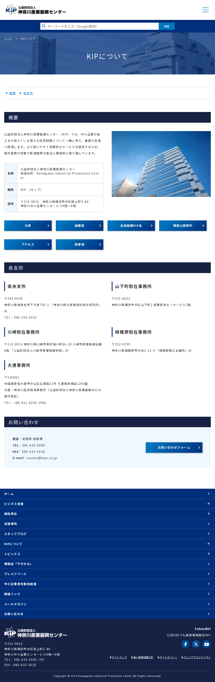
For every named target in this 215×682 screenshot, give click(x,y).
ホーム (9, 494)
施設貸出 (10, 514)
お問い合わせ (14, 614)
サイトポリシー (168, 657)
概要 (12, 93)
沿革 (28, 225)
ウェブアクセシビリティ (197, 657)
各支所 (28, 93)
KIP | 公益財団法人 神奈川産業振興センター (35, 9)
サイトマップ (119, 657)
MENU (205, 10)
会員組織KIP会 (131, 225)
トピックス (12, 554)
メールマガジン (15, 604)
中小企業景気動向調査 (20, 584)
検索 (167, 26)
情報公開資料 (183, 225)
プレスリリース (15, 574)
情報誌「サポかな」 (18, 564)
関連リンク (12, 594)
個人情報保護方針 (143, 657)
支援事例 (10, 524)
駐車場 (79, 244)
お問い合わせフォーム (174, 447)
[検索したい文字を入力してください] (99, 26)
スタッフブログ (15, 534)
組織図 (79, 225)
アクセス (28, 244)
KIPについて (13, 544)
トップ (8, 38)
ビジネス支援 (14, 504)
